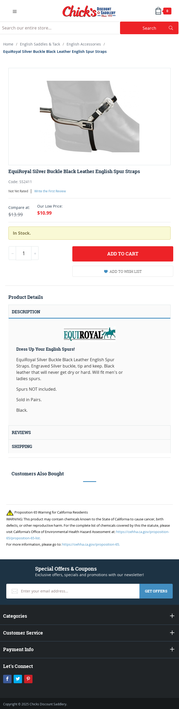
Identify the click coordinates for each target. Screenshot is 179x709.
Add (122, 254)
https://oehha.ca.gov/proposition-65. (91, 544)
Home (8, 44)
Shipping (22, 446)
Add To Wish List (123, 271)
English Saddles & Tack (40, 44)
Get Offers (156, 591)
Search (158, 28)
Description (26, 312)
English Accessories (84, 44)
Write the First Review (50, 191)
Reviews (21, 432)
